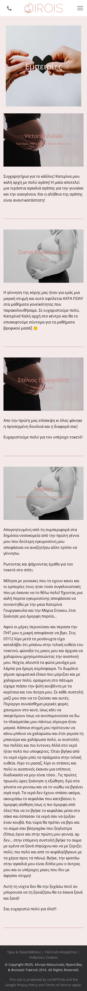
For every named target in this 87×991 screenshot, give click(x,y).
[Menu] (80, 8)
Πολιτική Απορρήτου (61, 952)
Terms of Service (58, 985)
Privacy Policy (27, 985)
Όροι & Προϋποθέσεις (24, 952)
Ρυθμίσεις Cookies (43, 957)
